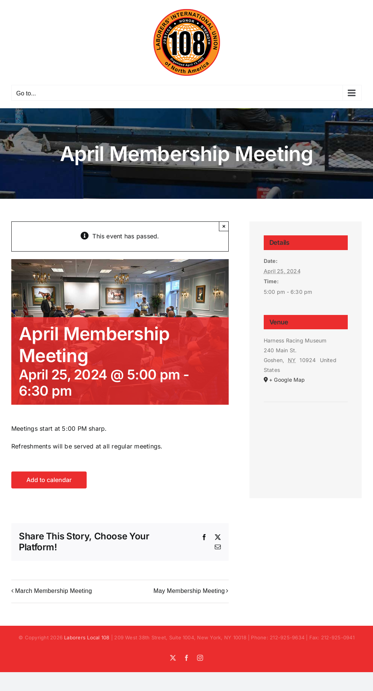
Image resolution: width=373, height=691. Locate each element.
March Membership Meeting (53, 591)
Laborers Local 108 (86, 637)
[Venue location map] (306, 425)
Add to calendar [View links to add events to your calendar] (49, 480)
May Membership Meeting (189, 591)
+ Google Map (287, 379)
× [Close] (224, 226)
